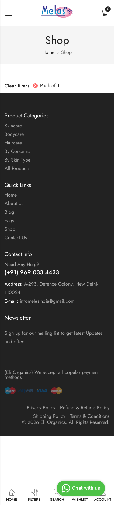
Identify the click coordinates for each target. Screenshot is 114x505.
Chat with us (80, 488)
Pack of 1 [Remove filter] (49, 85)
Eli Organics (53, 422)
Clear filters (17, 85)
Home (48, 52)
